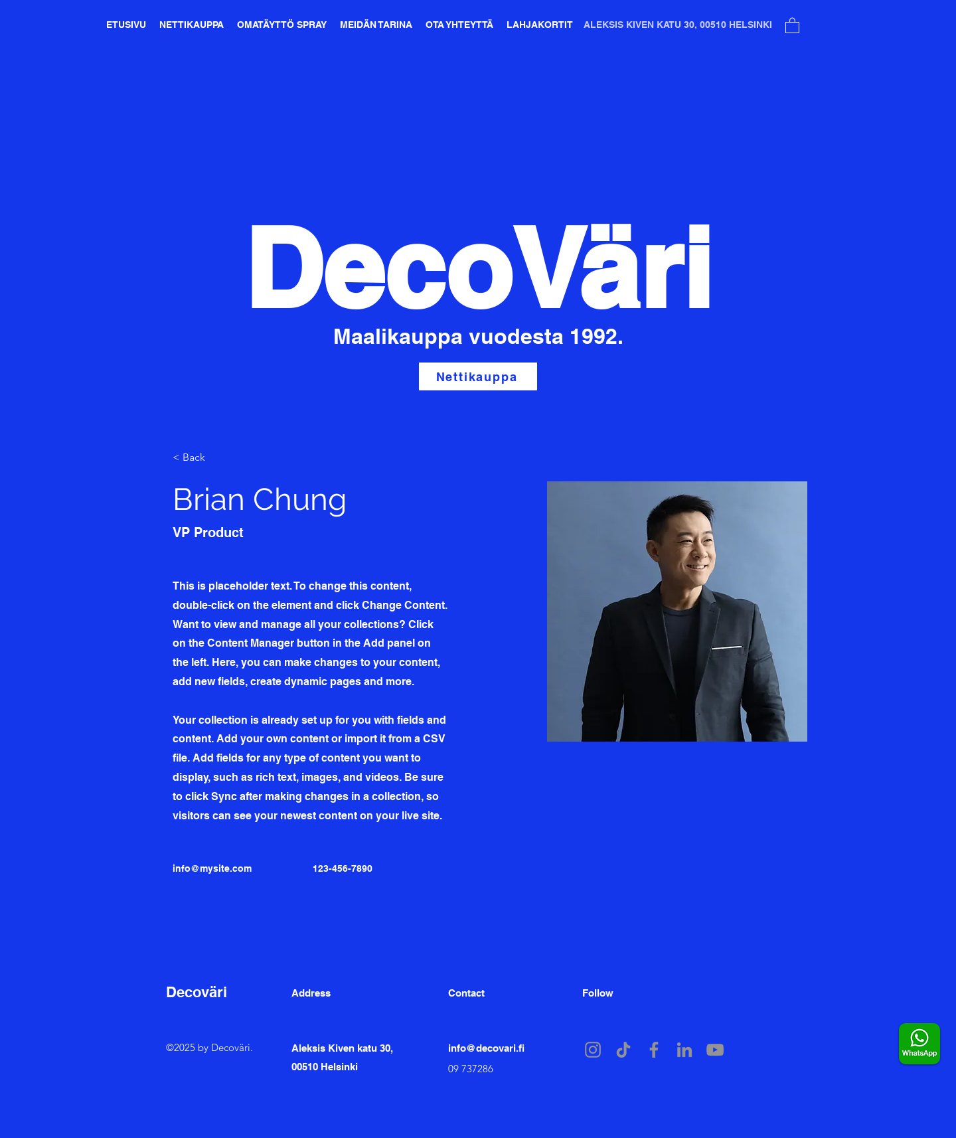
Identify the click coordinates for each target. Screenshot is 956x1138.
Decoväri (196, 992)
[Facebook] (654, 1049)
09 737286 (470, 1068)
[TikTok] (623, 1049)
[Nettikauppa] (478, 376)
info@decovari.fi (486, 1048)
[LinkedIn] (684, 1049)
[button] (792, 25)
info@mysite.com (212, 868)
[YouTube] (715, 1049)
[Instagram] (592, 1049)
